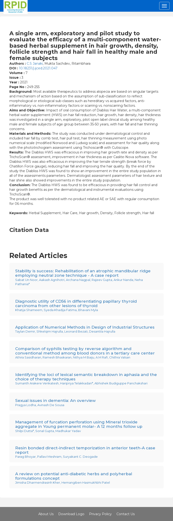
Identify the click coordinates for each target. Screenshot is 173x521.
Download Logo (71, 514)
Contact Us (125, 514)
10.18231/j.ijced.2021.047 (38, 68)
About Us (46, 514)
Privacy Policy (100, 514)
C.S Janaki (35, 63)
